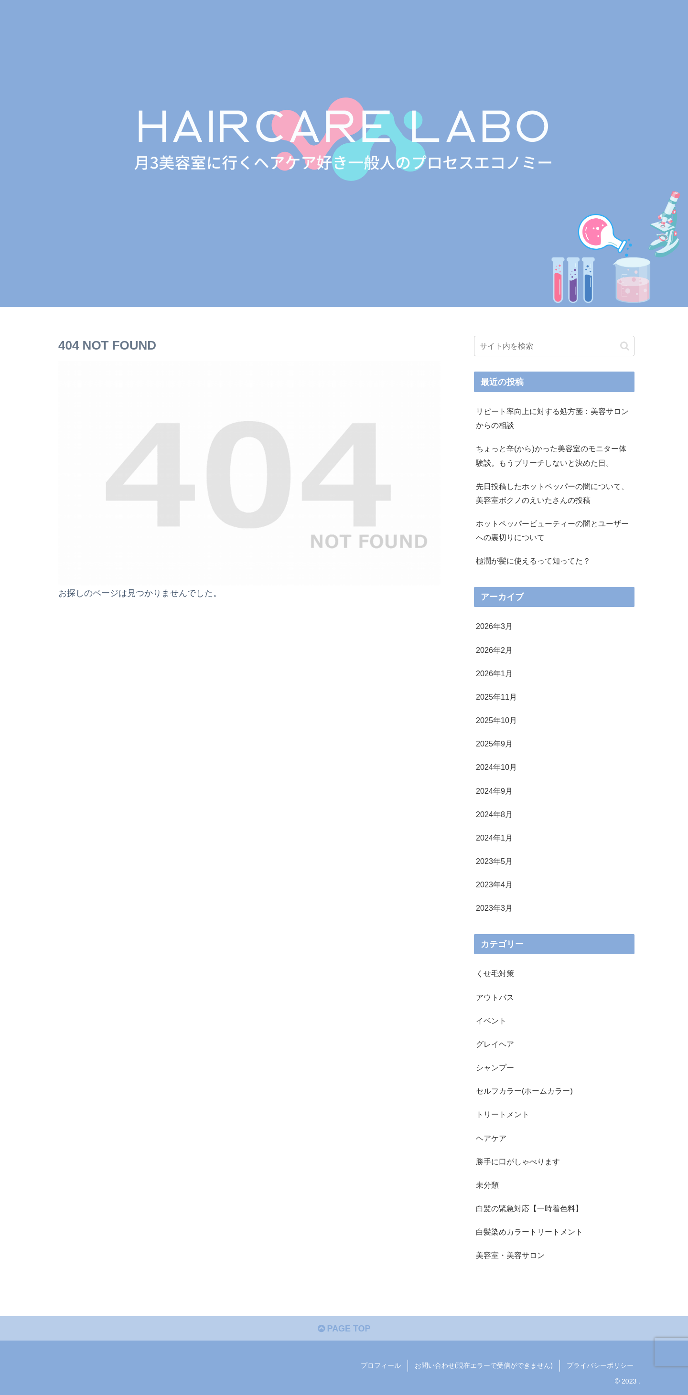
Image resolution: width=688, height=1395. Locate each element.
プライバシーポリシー (600, 1365)
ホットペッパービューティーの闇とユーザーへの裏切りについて (552, 530)
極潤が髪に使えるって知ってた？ (533, 560)
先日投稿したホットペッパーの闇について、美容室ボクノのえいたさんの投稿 (552, 493)
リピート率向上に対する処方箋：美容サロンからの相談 (552, 418)
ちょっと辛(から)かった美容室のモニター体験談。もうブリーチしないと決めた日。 (551, 455)
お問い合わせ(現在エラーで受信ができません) (484, 1365)
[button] (624, 346)
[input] (554, 346)
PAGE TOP (343, 1329)
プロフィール (381, 1365)
